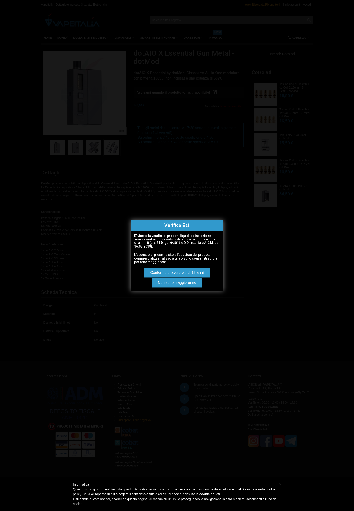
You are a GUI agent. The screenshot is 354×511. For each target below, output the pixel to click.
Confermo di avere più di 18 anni (177, 273)
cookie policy (209, 494)
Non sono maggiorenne (177, 283)
